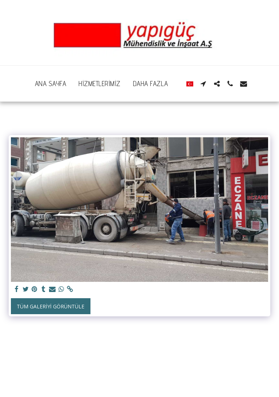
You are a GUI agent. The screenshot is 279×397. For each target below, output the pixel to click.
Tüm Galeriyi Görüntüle (50, 306)
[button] (203, 83)
